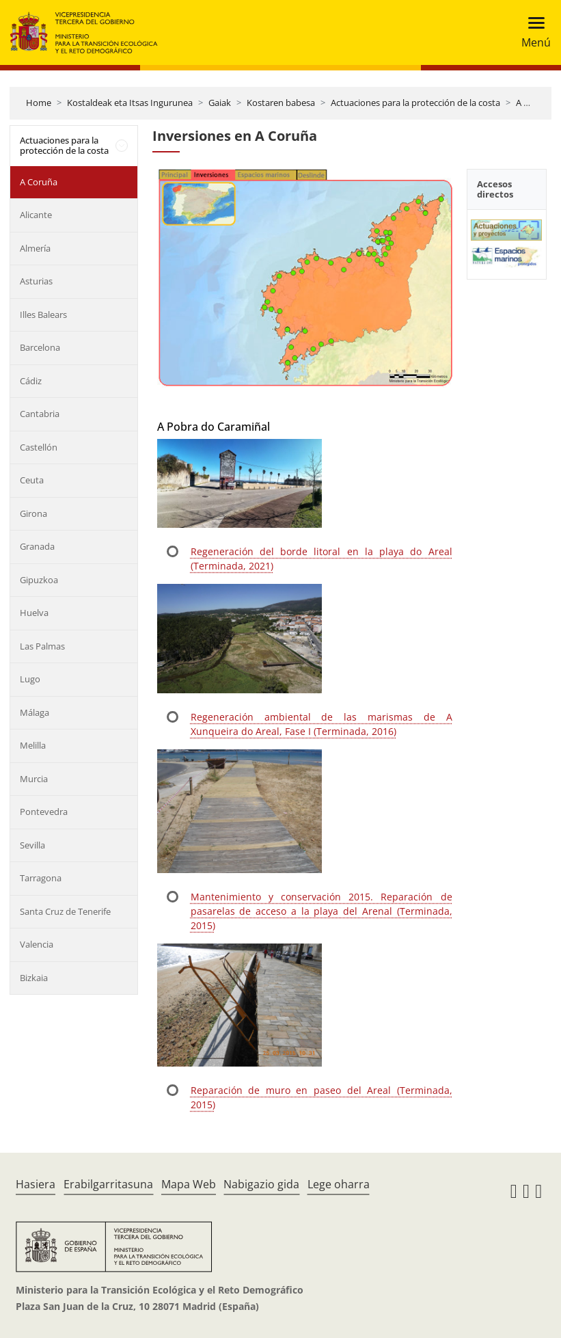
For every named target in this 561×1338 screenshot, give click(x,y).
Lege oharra (338, 1184)
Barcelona (40, 347)
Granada (37, 546)
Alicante (36, 215)
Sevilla (32, 845)
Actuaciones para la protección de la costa (415, 102)
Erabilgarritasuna (108, 1184)
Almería (35, 248)
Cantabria (39, 413)
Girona (33, 513)
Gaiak (219, 102)
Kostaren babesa (281, 102)
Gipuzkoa (39, 580)
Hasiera (35, 1184)
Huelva (34, 612)
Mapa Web (188, 1184)
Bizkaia (34, 978)
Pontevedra (44, 811)
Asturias (36, 281)
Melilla (33, 745)
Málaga (34, 712)
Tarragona (40, 878)
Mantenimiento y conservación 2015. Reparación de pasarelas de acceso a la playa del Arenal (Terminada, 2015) (321, 911)
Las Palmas (42, 646)
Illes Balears (43, 314)
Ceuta (32, 480)
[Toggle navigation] (531, 32)
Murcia (34, 779)
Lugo (30, 679)
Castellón (38, 447)
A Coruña (534, 102)
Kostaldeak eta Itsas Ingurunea (130, 102)
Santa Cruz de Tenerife (65, 911)
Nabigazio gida (261, 1184)
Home (38, 102)
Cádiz (31, 381)
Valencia (36, 944)
